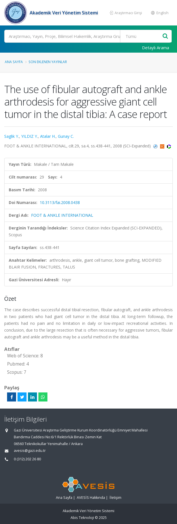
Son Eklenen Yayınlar (48, 61)
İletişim (115, 497)
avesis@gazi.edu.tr (30, 450)
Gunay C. (66, 136)
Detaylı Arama (155, 47)
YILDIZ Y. (29, 136)
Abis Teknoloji (82, 517)
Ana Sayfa (14, 61)
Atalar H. (48, 136)
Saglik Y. (11, 136)
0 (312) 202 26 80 (27, 459)
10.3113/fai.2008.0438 (60, 202)
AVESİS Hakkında (91, 497)
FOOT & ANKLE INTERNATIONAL (62, 215)
